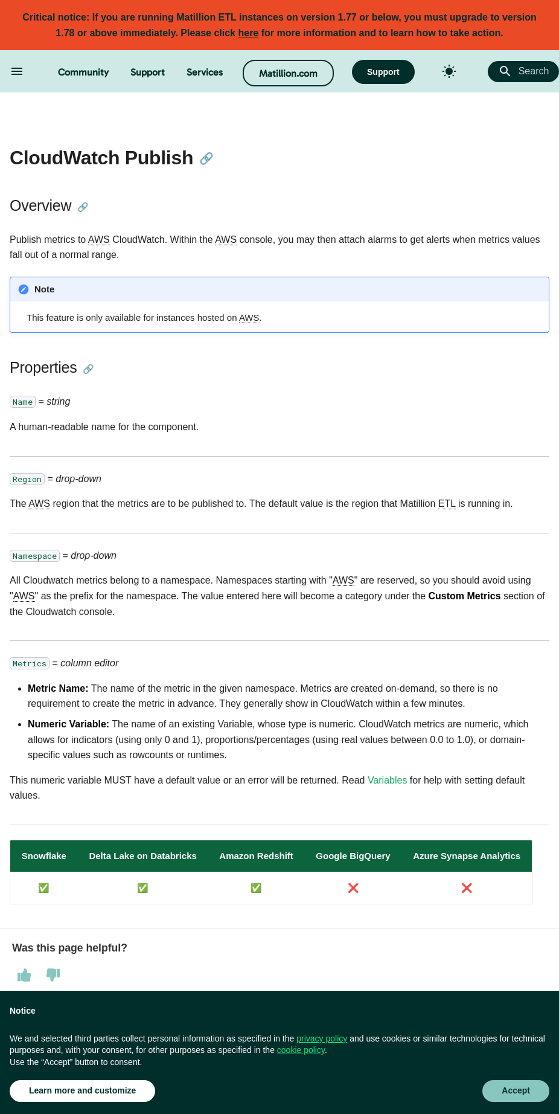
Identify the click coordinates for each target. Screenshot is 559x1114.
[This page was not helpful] (53, 975)
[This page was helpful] (24, 975)
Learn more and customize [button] (82, 1090)
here (248, 33)
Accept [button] (516, 1090)
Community (83, 72)
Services (205, 72)
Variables (387, 780)
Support (147, 72)
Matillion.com (288, 73)
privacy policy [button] (321, 1038)
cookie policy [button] (301, 1050)
